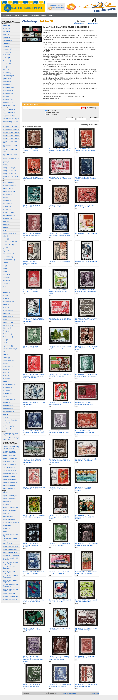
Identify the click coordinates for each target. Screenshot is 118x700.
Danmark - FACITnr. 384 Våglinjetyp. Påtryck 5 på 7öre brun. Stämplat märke (86, 347)
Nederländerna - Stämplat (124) (10, 539)
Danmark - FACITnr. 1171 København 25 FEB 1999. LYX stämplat (84, 517)
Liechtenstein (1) (7, 525)
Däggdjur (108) (7, 206)
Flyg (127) (5, 227)
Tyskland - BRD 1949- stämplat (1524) (9, 572)
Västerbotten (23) (7, 84)
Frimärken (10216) (7, 21)
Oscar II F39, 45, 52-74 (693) (11, 119)
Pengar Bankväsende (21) (10, 349)
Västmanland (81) (8, 90)
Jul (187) (5, 289)
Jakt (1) (5, 286)
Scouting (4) (6, 372)
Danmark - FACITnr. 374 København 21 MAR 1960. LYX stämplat (34, 488)
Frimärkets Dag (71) (8, 245)
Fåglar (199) (6, 251)
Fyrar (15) (5, 248)
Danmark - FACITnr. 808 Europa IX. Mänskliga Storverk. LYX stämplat (60, 149)
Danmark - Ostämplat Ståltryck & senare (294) (9, 451)
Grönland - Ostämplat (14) (10, 482)
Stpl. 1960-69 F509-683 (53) (11, 138)
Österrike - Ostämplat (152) (10, 596)
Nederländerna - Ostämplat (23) (10, 535)
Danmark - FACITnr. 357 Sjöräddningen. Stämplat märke (85, 149)
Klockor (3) (6, 304)
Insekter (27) (6, 280)
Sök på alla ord (51, 111)
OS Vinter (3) (6, 390)
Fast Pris (16, 15)
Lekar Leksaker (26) (8, 316)
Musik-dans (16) (7, 334)
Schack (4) (6, 369)
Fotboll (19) (6, 236)
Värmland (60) (7, 81)
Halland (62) (6, 46)
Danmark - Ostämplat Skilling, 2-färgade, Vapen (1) (11, 447)
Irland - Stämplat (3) (8, 516)
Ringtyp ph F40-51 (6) (9, 116)
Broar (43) (5, 197)
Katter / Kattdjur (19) (8, 301)
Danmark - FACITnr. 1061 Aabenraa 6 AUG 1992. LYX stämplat (86, 572)
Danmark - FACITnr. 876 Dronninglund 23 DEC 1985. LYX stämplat (59, 517)
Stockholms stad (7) (8, 102)
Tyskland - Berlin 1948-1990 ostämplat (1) (10, 558)
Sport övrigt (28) (7, 387)
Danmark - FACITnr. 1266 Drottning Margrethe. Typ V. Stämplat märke (86, 375)
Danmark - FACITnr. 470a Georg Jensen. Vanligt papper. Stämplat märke (85, 178)
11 (67, 693)
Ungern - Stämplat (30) (9, 593)
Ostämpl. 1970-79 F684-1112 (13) (11, 177)
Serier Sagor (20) (7, 378)
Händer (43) (6, 271)
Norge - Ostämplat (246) (9, 464)
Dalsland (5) (6, 34)
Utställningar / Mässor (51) (10, 420)
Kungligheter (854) (8, 310)
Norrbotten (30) (7, 64)
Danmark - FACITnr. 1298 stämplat (59, 261)
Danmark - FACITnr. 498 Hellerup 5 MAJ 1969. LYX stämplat (86, 685)
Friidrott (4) (6, 239)
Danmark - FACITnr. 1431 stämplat (86, 233)
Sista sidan (95, 693)
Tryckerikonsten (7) (8, 408)
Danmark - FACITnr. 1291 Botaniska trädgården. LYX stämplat (60, 347)
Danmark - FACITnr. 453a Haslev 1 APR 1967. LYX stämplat (86, 600)
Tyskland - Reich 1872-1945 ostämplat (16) (10, 585)
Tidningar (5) (6, 402)
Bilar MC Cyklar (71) (8, 188)
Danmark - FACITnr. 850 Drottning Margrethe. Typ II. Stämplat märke (85, 290)
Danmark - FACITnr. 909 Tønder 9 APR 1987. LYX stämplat (33, 572)
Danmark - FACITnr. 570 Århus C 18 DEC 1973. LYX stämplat (60, 572)
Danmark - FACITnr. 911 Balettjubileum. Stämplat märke (58, 488)
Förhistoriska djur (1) (8, 254)
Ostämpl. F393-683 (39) (9, 173)
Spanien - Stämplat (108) (10, 552)
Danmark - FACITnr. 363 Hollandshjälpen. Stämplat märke (33, 177)
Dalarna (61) (6, 31)
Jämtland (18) (6, 55)
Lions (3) (5, 319)
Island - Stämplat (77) (9, 467)
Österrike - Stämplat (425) (10, 599)
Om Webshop (35, 15)
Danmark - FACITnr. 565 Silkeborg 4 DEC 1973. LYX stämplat (60, 544)
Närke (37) (6, 67)
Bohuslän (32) (7, 28)
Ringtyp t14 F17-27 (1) (9, 110)
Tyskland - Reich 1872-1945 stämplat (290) (10, 589)
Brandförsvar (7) (7, 194)
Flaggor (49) (6, 224)
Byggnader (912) (7, 200)
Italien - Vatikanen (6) (9, 519)
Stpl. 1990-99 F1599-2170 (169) (10, 150)
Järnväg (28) (6, 292)
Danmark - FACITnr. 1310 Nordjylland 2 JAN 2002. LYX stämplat (31, 263)
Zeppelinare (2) (7, 429)
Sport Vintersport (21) (9, 384)
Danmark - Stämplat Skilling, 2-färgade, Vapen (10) (11, 434)
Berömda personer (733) (9, 185)
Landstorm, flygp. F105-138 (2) (10, 122)
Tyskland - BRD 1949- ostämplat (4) (9, 567)
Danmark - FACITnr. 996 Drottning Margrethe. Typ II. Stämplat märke (33, 431)
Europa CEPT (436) (8, 212)
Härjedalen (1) (7, 52)
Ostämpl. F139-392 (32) (9, 171)
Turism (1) (5, 414)
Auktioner (25, 15)
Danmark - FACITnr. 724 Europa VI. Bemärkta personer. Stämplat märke (60, 318)
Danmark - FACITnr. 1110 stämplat (86, 261)
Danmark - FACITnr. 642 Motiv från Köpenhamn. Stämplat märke (86, 459)
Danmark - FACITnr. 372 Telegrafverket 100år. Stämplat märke (84, 432)
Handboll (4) (6, 263)
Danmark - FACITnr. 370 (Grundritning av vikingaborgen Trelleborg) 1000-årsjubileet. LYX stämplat (33, 659)
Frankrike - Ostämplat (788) (10, 507)
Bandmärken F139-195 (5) (10, 126)
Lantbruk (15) (6, 313)
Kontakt (43, 15)
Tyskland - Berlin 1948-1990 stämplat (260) (10, 563)
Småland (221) (7, 73)
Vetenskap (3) (6, 423)
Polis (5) (5, 352)
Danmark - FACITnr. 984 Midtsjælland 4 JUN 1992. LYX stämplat (32, 545)
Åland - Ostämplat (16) (9, 488)
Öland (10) (6, 96)
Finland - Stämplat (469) (9, 455)
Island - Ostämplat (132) (9, 470)
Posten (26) (6, 355)
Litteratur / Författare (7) (9, 322)
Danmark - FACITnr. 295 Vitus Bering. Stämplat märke (84, 206)
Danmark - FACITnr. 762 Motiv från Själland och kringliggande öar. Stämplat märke (33, 460)
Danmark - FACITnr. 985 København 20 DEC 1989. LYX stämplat (86, 544)
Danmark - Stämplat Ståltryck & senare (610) (10, 443)
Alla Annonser (7, 15)
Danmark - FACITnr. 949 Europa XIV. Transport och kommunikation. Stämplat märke (33, 319)
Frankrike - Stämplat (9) (9, 510)
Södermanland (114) (8, 76)
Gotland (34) (6, 37)
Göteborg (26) (7, 43)
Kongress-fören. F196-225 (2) (11, 129)
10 (65, 693)
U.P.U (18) (5, 417)
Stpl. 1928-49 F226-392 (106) (11, 132)
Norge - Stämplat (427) (9, 461)
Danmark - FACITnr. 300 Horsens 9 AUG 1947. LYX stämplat (33, 149)
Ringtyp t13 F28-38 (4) (9, 113)
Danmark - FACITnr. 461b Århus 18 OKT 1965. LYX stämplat (33, 290)
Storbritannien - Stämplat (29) (11, 555)
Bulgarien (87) (7, 501)
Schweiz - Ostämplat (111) (10, 546)
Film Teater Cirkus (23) (9, 215)
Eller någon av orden (53, 113)
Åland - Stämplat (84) (9, 485)
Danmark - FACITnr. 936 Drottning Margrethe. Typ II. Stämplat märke (59, 234)
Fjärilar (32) (6, 221)
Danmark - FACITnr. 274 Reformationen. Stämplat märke (59, 431)
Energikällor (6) (7, 209)
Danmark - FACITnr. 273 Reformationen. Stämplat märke (32, 347)
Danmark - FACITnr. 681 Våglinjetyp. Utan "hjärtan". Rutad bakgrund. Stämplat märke (86, 319)
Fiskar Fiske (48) (7, 218)
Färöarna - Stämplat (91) (9, 473)
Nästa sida (72, 693)
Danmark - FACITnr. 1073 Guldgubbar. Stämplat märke (84, 403)
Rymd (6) (5, 363)
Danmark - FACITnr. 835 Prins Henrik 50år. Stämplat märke (32, 234)
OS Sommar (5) (7, 393)
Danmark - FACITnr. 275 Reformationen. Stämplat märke (59, 206)
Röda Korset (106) (8, 366)
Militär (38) (6, 331)
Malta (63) (5, 531)
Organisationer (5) (8, 346)
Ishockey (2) (6, 283)
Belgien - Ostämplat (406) (10, 495)
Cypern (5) (6, 504)
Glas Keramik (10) (8, 257)
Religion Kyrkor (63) (8, 360)
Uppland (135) (7, 78)
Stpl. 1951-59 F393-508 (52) (11, 135)
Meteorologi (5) (7, 328)
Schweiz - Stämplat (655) (10, 549)
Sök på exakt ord (52, 115)
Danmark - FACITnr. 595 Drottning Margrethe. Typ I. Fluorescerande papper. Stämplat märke (59, 658)
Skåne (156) (6, 70)
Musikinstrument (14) (8, 337)
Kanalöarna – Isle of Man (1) (11, 522)
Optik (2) (5, 343)
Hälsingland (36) (7, 49)
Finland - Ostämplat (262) (10, 458)
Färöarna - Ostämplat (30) (10, 476)
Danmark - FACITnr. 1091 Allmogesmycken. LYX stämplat (32, 629)
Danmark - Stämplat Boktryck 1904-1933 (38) (11, 438)
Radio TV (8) (6, 357)
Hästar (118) (6, 274)
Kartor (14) (6, 298)
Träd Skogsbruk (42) (8, 411)
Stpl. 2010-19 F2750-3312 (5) (11, 159)
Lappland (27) (6, 58)
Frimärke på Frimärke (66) (10, 242)
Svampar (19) (6, 396)
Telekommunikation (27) (9, 399)
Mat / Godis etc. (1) (8, 325)
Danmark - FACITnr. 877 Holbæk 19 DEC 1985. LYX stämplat (60, 600)
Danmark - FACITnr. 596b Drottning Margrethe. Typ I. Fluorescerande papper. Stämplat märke (33, 376)
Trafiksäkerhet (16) (8, 405)
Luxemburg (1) (7, 528)
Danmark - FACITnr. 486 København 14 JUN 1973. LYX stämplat (60, 685)
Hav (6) (5, 265)
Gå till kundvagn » (79, 23)
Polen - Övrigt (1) (7, 543)
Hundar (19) (6, 268)
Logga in (51, 15)
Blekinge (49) (6, 25)
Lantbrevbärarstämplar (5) (10, 105)
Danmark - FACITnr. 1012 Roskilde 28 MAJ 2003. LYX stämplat (33, 600)
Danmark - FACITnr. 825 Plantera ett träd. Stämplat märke (60, 403)
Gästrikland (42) (7, 40)
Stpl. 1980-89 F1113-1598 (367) (10, 146)
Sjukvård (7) (6, 381)
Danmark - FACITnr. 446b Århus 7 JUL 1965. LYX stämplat (85, 657)
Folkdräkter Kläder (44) (9, 233)
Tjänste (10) (6, 162)
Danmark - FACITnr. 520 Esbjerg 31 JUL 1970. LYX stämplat (60, 375)
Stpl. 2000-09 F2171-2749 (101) (10, 155)
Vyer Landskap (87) (8, 426)
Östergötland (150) (8, 99)
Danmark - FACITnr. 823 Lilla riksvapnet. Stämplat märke (32, 206)
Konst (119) (6, 307)
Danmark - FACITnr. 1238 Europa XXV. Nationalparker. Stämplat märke (59, 291)
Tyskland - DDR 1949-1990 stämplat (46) (10, 581)
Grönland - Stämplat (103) (10, 479)
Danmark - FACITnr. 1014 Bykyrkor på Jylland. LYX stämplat (86, 629)
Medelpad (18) (7, 61)
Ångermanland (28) (8, 93)
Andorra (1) (6, 493)
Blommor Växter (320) (9, 191)
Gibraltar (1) (6, 513)
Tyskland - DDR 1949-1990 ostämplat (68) (10, 576)
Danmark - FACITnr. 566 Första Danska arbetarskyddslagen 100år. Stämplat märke (59, 460)
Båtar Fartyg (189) (8, 203)
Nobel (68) (6, 340)
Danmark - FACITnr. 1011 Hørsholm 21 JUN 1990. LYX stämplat (34, 516)
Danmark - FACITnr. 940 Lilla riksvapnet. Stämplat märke (32, 685)
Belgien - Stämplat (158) (9, 498)
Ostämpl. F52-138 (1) (9, 168)
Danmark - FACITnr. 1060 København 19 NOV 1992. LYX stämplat (85, 488)
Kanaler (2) (6, 295)
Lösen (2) (5, 165)
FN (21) (5, 230)
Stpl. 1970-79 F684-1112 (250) (10, 141)
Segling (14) (6, 375)
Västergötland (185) (8, 87)
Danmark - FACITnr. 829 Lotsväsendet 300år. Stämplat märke (60, 177)
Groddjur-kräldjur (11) (9, 260)
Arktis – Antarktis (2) (8, 182)
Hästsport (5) (6, 277)
